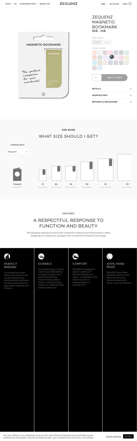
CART (125, 4)
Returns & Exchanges (104, 102)
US (15, 4)
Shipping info (99, 95)
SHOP (8, 4)
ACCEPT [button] (128, 436)
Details (96, 89)
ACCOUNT (114, 4)
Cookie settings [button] (113, 436)
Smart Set (45, 4)
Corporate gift (28, 4)
